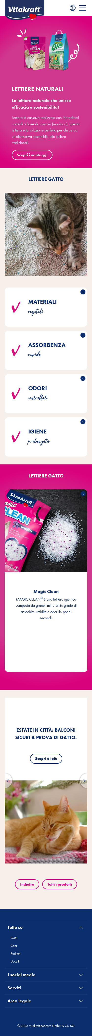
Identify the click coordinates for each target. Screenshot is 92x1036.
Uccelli (15, 961)
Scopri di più (46, 758)
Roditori (16, 953)
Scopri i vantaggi (32, 155)
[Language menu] (73, 8)
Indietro (27, 884)
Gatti (14, 937)
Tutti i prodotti (59, 884)
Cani (14, 945)
